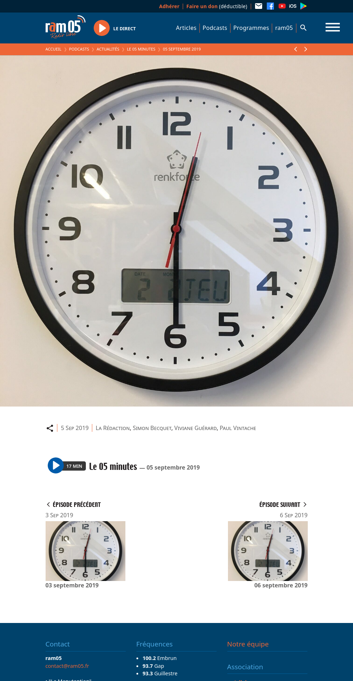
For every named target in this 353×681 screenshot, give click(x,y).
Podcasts (215, 28)
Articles (186, 28)
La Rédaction (113, 428)
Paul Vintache (238, 428)
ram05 (284, 28)
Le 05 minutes (141, 49)
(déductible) (216, 6)
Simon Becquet (152, 428)
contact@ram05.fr (67, 665)
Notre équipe (248, 644)
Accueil (54, 49)
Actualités (108, 49)
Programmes (251, 28)
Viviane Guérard (195, 428)
